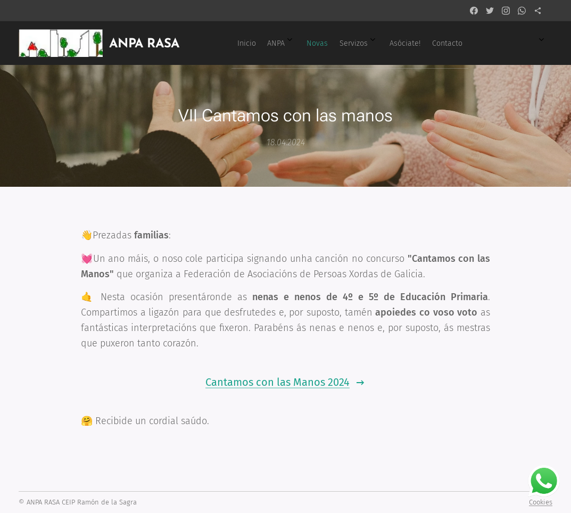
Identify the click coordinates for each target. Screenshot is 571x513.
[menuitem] (355, 43)
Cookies (540, 502)
